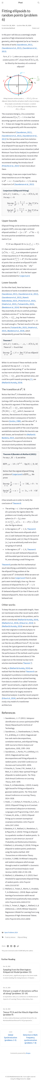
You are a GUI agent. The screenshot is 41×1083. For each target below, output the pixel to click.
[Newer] (30, 1038)
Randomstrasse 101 (16, 1076)
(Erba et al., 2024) (26, 623)
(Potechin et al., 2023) (10, 166)
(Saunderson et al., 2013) (24, 184)
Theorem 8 (17, 503)
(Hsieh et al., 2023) (9, 304)
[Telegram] (14, 946)
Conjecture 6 (25, 276)
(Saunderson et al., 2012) (12, 48)
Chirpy (18, 1079)
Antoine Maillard (9, 28)
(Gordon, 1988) (15, 421)
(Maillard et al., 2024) (10, 623)
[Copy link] (18, 946)
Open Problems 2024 (11, 932)
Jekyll (28, 1079)
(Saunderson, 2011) (24, 44)
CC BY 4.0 (21, 951)
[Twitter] (8, 946)
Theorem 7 (27, 663)
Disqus (28, 1053)
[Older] (11, 1038)
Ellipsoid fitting (22, 937)
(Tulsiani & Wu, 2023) (25, 304)
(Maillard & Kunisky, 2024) (12, 382)
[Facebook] (11, 946)
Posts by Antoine (10, 937)
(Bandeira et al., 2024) (10, 307)
